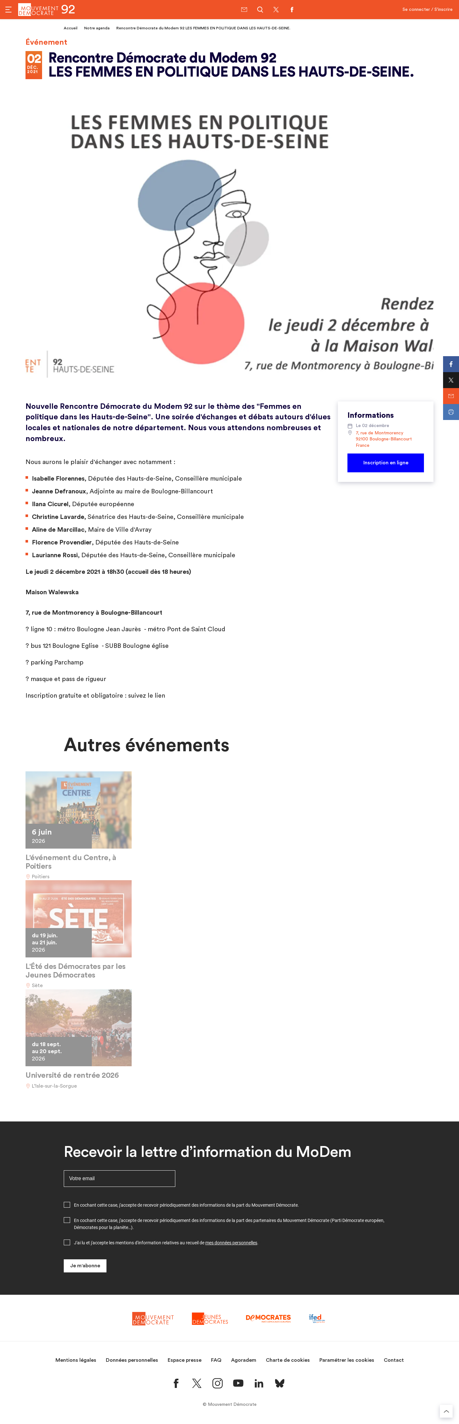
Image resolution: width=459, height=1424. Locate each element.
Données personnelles (132, 1360)
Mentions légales (75, 1360)
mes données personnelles (231, 1242)
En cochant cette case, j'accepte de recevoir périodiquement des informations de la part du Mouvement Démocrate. (186, 1205)
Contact (394, 1360)
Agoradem (243, 1360)
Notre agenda (97, 28)
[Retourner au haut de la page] (446, 1411)
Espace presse (184, 1360)
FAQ (216, 1360)
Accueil (70, 28)
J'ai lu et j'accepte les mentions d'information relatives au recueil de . (166, 1242)
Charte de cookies (288, 1360)
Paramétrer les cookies (346, 1360)
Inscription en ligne (385, 462)
